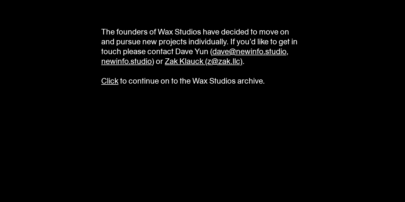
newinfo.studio (126, 61)
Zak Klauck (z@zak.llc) (203, 61)
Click (109, 81)
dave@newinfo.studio (249, 51)
